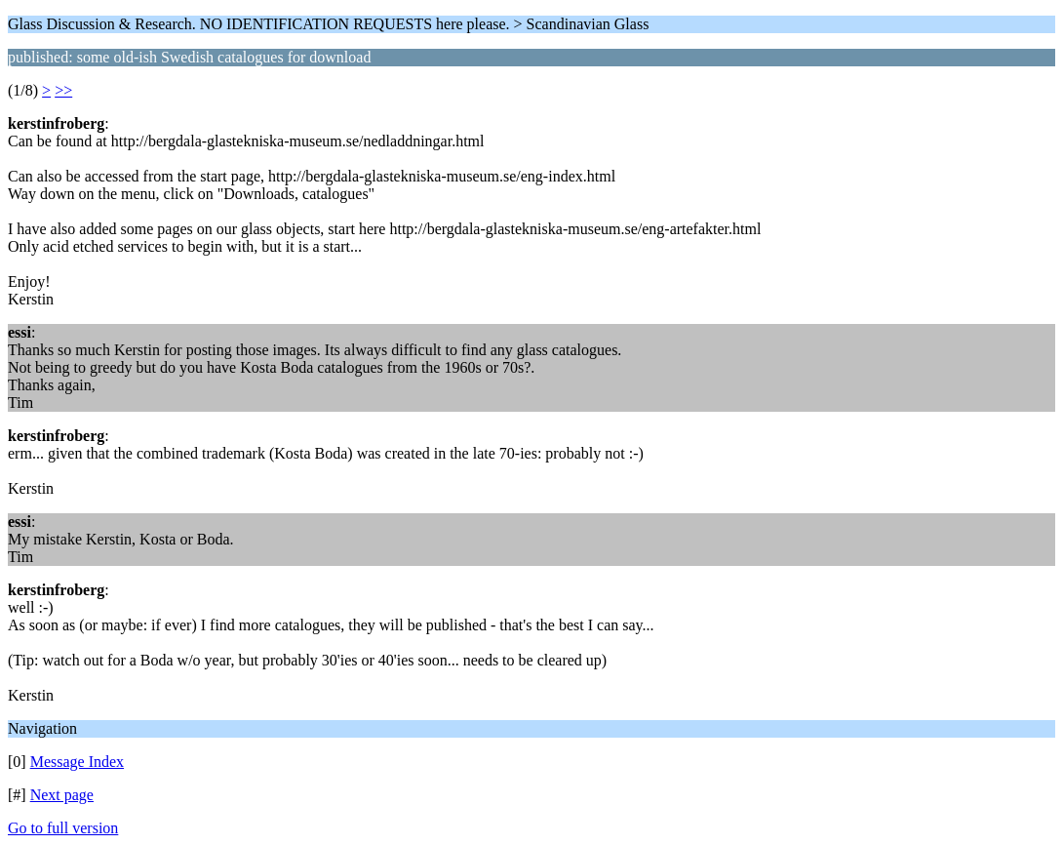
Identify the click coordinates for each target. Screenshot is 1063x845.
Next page (62, 794)
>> (63, 90)
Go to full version (63, 828)
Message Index (77, 761)
